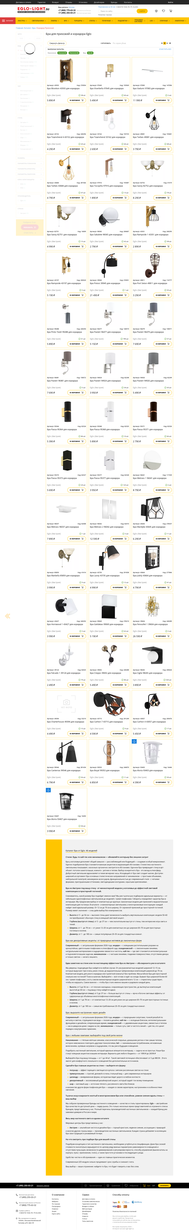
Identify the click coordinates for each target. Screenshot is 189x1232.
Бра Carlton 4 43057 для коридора (149, 721)
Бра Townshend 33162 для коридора (107, 137)
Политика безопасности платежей (124, 1211)
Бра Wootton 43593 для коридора (63, 88)
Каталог (7, 20)
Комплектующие (27, 54)
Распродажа (56, 1206)
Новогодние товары (28, 66)
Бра (33, 28)
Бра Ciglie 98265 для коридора (147, 673)
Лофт (23, 138)
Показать (29, 227)
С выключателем (27, 102)
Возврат (55, 2)
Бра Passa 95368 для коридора (105, 429)
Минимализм (25, 141)
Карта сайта (56, 1214)
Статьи (84, 1219)
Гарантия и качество (89, 1204)
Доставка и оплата (23, 2)
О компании (58, 1194)
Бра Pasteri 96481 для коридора (62, 380)
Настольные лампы (28, 62)
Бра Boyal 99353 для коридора (104, 770)
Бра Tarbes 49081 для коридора (148, 137)
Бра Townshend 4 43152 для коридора (65, 137)
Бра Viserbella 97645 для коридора (107, 88)
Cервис (85, 1194)
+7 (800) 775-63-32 (74, 10)
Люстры (24, 58)
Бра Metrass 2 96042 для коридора (106, 526)
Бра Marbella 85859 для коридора (63, 575)
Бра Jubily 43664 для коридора (147, 575)
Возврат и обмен (88, 1206)
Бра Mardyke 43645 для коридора (149, 526)
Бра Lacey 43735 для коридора (104, 575)
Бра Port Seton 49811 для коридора (150, 283)
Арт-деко (24, 122)
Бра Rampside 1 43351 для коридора (150, 234)
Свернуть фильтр (57, 43)
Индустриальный (27, 126)
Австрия (24, 213)
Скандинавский (26, 149)
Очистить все (165, 49)
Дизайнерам (99, 2)
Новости (85, 1216)
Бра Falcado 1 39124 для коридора (63, 673)
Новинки (55, 1209)
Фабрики (55, 1201)
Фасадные (24, 106)
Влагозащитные (26, 91)
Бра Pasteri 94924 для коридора (105, 380)
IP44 (22, 188)
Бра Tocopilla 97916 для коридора (106, 185)
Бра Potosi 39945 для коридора (105, 283)
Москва (71, 7)
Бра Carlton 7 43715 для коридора (106, 721)
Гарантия (41, 2)
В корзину (76, 100)
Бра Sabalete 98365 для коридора (106, 234)
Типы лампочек (87, 1221)
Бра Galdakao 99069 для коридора (106, 624)
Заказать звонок (43, 1186)
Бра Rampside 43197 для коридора (64, 283)
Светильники (27, 73)
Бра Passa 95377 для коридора (105, 478)
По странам (56, 1204)
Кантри (23, 130)
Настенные (25, 98)
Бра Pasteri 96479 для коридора (148, 332)
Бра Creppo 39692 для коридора (105, 673)
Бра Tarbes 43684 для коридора (62, 185)
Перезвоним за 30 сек (106, 7)
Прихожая (74, 53)
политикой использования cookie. (125, 1222)
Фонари (24, 110)
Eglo (23, 200)
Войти (170, 2)
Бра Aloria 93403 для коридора (148, 770)
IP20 (23, 184)
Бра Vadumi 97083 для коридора (149, 88)
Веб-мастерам (87, 1209)
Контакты (128, 2)
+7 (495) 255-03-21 (74, 13)
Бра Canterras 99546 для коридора (63, 770)
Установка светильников (90, 1201)
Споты (24, 77)
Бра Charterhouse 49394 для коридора (65, 721)
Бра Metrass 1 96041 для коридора (149, 478)
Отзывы (68, 2)
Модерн (24, 145)
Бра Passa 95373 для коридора (62, 478)
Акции (54, 1211)
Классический (26, 134)
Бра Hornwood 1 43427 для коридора (65, 624)
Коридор (62, 53)
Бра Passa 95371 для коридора (148, 429)
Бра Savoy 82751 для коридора (62, 234)
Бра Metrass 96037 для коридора (63, 526)
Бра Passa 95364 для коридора (62, 429)
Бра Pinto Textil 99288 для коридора (64, 332)
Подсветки (25, 69)
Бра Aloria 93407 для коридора (62, 819)
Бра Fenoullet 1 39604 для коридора (150, 624)
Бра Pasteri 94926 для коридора (148, 380)
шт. (147, 1185)
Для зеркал (25, 94)
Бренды (114, 2)
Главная (19, 28)
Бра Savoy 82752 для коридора (148, 185)
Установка (83, 2)
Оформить (164, 1185)
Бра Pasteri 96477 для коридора (105, 332)
